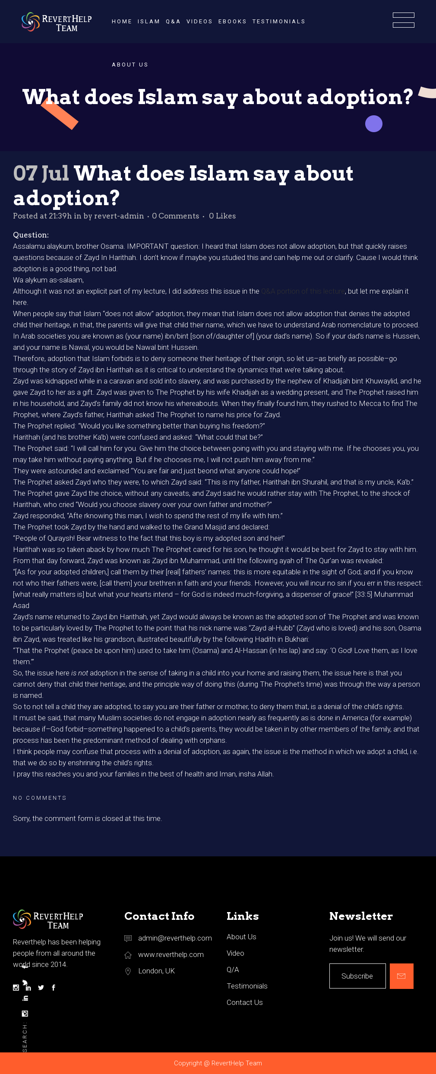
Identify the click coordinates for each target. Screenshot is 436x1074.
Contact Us (245, 1002)
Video (235, 953)
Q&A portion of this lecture (303, 291)
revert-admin (119, 216)
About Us (241, 936)
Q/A (233, 969)
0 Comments (175, 216)
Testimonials (247, 986)
